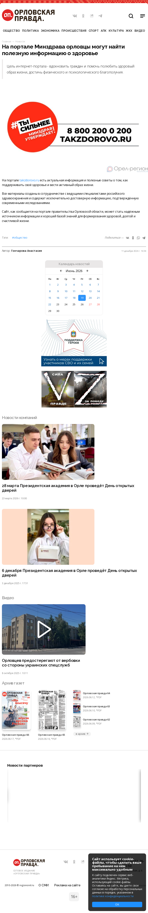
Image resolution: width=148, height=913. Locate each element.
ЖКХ (129, 30)
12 (82, 291)
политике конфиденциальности (113, 896)
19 (82, 297)
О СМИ (44, 885)
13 (90, 291)
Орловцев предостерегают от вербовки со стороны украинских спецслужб (41, 664)
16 (57, 297)
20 (90, 297)
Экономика (50, 30)
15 (49, 297)
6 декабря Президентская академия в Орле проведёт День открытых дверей (70, 573)
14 (98, 291)
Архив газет (13, 684)
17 (66, 297)
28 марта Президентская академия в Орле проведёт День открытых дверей (69, 488)
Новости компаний (19, 417)
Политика (30, 30)
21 (98, 297)
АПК (104, 30)
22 (49, 304)
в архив (82, 735)
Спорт (94, 30)
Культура (116, 30)
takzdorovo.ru (29, 180)
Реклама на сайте (67, 885)
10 (66, 291)
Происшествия (74, 30)
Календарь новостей (74, 264)
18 (74, 297)
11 (74, 291)
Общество (11, 30)
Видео (140, 30)
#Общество (19, 237)
